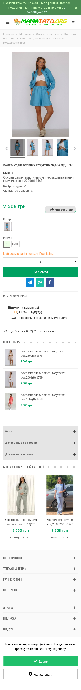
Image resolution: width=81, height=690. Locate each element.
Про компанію (12, 558)
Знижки (8, 607)
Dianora (8, 172)
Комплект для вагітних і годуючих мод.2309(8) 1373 (43, 353)
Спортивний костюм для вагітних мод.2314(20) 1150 (21, 524)
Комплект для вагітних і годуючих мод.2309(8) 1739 (43, 375)
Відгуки (8, 629)
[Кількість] (40, 261)
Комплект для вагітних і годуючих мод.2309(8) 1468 (43, 397)
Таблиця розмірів (60, 209)
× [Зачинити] (76, 8)
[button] (40, 431)
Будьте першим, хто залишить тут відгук (40, 317)
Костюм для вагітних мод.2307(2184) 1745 (59, 522)
